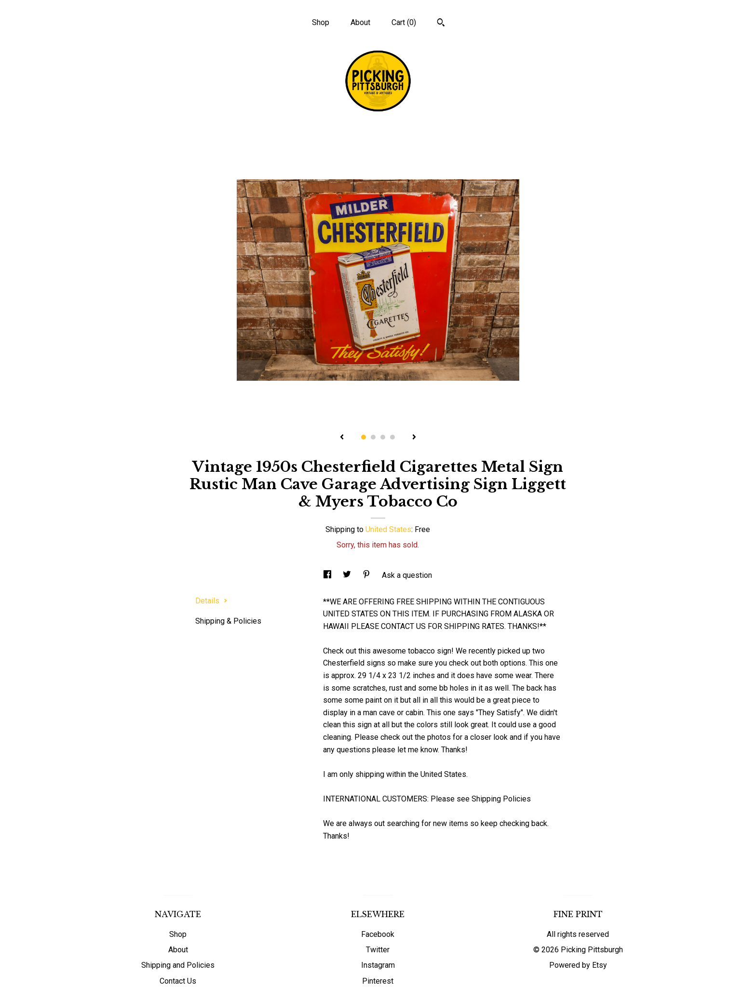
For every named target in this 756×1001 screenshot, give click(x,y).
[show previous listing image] (341, 437)
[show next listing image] (414, 437)
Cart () (404, 22)
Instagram (378, 965)
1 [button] (363, 437)
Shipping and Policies (178, 965)
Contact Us (178, 981)
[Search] (441, 23)
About (360, 22)
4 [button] (392, 437)
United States (388, 529)
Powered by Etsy (578, 965)
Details (211, 600)
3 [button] (382, 437)
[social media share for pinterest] (367, 575)
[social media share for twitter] (348, 575)
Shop (320, 22)
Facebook (377, 934)
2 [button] (373, 437)
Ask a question (407, 575)
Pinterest (377, 981)
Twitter (378, 949)
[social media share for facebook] (328, 575)
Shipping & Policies (228, 621)
